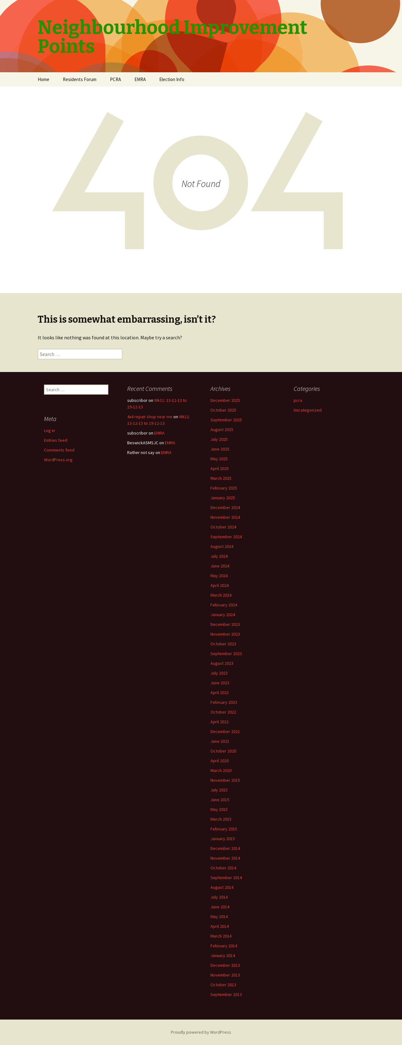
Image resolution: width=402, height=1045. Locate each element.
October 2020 (223, 751)
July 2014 (219, 897)
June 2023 (219, 683)
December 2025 (225, 400)
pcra (298, 400)
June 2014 (219, 907)
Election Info (171, 79)
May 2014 (219, 916)
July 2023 (219, 673)
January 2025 (222, 498)
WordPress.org (58, 459)
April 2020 (219, 760)
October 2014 (223, 868)
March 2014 (220, 936)
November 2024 (225, 517)
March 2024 (220, 595)
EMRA (140, 79)
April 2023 (219, 692)
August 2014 (221, 887)
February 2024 (223, 605)
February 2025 (223, 488)
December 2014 (225, 848)
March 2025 (220, 478)
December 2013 (225, 965)
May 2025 (219, 459)
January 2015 (222, 838)
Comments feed (59, 450)
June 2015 (219, 799)
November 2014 (225, 858)
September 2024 (226, 536)
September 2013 (226, 994)
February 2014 (223, 946)
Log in (49, 430)
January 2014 (222, 955)
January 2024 (222, 614)
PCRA (115, 79)
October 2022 (223, 712)
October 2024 (223, 527)
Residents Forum (79, 79)
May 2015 (219, 809)
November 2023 (225, 634)
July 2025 (219, 439)
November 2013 (225, 975)
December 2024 (225, 507)
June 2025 (219, 449)
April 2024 (219, 585)
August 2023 (221, 663)
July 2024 (219, 556)
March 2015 (220, 819)
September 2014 (226, 877)
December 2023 (225, 624)
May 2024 (219, 575)
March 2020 (220, 770)
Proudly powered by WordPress (201, 1032)
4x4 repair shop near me (149, 416)
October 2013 (223, 985)
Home (43, 79)
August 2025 (221, 429)
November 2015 (225, 780)
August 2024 (221, 546)
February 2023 (223, 702)
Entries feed (55, 440)
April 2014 (219, 926)
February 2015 (223, 829)
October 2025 (223, 410)
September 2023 (226, 653)
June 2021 (219, 741)
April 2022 (219, 722)
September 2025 (226, 420)
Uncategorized (308, 410)
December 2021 (225, 731)
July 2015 (219, 790)
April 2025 (219, 468)
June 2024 (219, 566)
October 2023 (223, 644)
